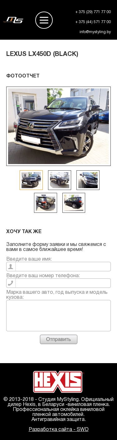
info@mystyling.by (95, 32)
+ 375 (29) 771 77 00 (93, 12)
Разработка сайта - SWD (59, 430)
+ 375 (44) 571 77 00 (93, 22)
